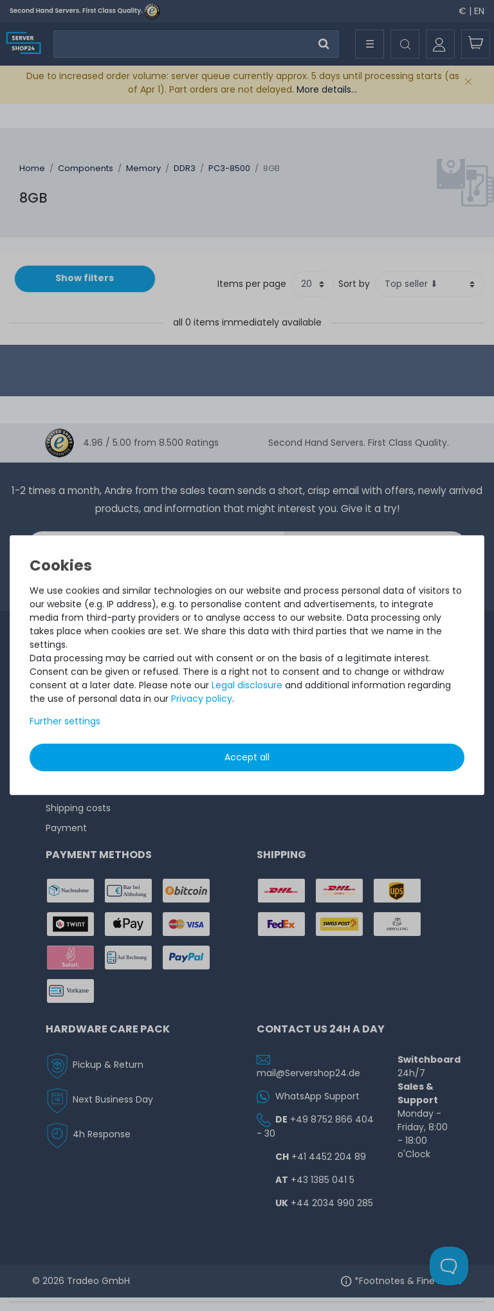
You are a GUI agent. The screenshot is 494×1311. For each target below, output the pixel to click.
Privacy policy (201, 698)
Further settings (65, 721)
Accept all (247, 757)
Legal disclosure (247, 685)
